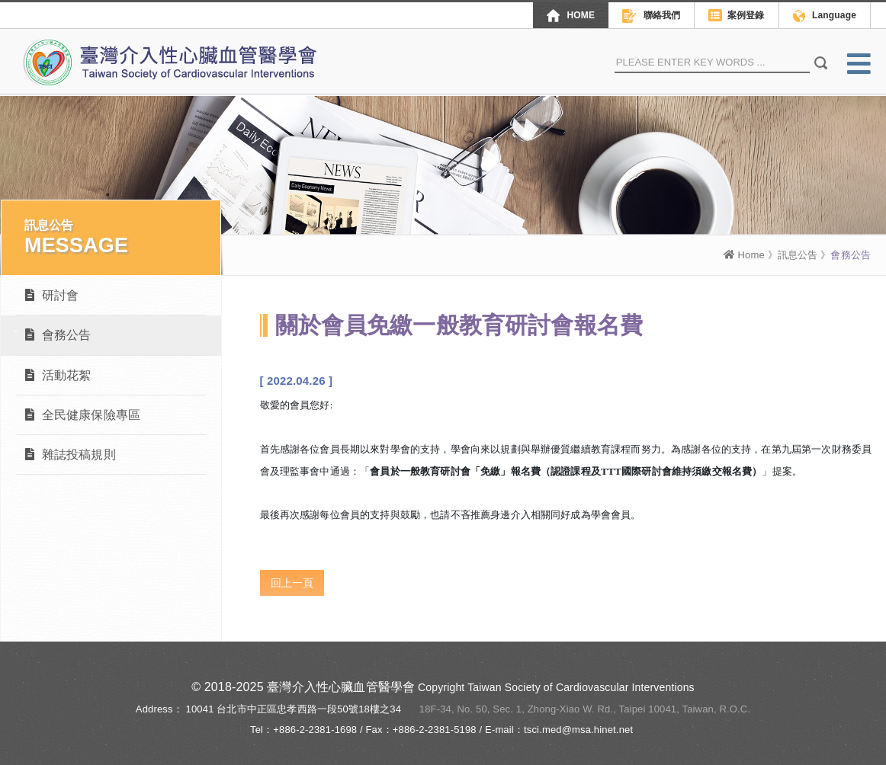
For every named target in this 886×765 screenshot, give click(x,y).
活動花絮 (58, 375)
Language (824, 16)
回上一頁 (292, 583)
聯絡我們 (651, 16)
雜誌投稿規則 (70, 454)
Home (744, 255)
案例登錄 (736, 16)
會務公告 (58, 334)
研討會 (52, 295)
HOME (571, 15)
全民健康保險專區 (82, 414)
